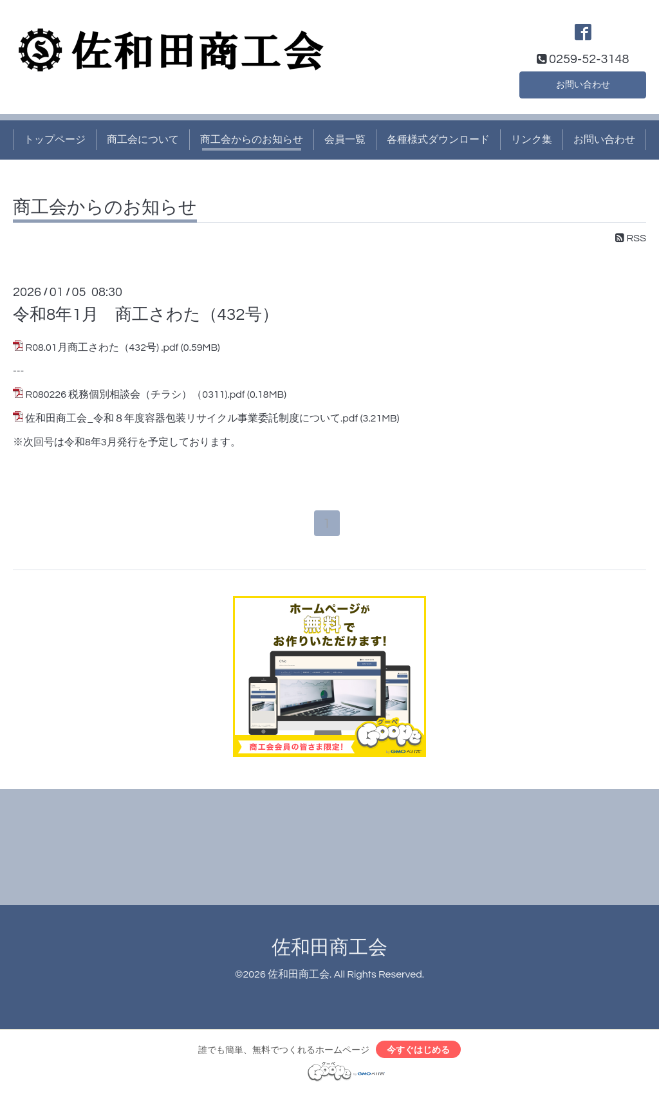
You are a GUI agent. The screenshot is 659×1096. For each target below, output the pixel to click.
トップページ (55, 140)
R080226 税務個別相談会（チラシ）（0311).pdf (135, 394)
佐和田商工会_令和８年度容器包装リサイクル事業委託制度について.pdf (191, 418)
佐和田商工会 (329, 950)
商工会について (143, 140)
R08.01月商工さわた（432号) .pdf (101, 347)
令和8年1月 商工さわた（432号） (146, 314)
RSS (630, 238)
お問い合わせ (583, 83)
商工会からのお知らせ (251, 140)
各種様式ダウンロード (438, 140)
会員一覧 (345, 140)
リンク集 (531, 140)
